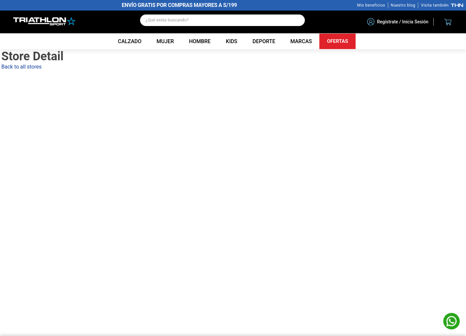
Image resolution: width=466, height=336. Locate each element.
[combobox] (222, 21)
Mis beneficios (371, 5)
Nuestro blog (403, 5)
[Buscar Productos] (296, 20)
